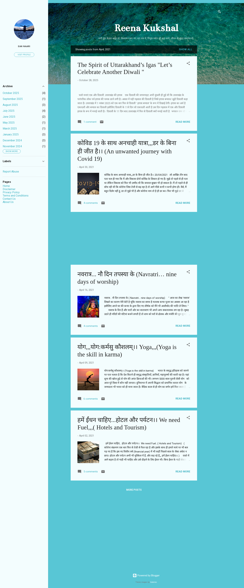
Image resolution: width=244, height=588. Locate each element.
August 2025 (10, 104)
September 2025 (13, 99)
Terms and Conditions (15, 195)
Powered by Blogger (146, 575)
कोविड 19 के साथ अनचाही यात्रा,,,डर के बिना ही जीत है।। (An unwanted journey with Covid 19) (126, 222)
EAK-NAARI (24, 46)
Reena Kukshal (146, 28)
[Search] (219, 12)
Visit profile (24, 54)
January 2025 (11, 134)
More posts (134, 561)
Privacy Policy (11, 192)
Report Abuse (11, 171)
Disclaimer (9, 189)
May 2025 (9, 122)
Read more (183, 193)
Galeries (153, 582)
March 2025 (10, 128)
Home (6, 186)
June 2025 (9, 116)
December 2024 (12, 140)
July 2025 (8, 110)
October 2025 (11, 93)
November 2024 (12, 146)
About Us (8, 202)
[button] (188, 64)
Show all (185, 49)
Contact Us (9, 198)
